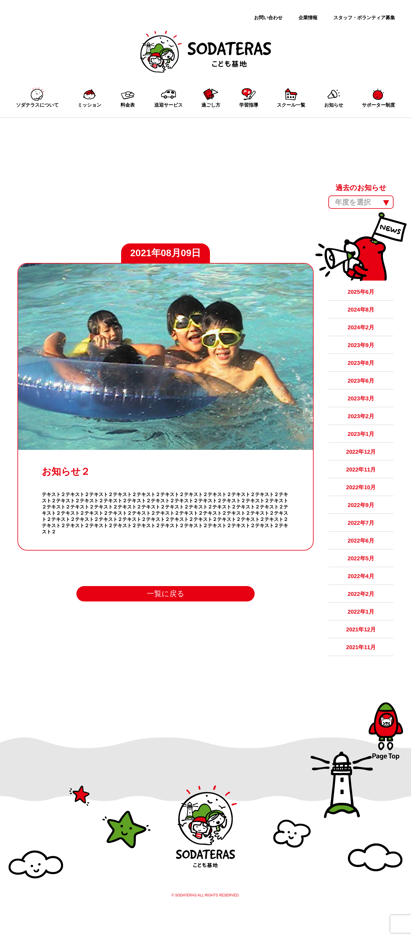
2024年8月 (361, 317)
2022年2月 (361, 615)
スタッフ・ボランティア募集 (364, 17)
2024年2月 (361, 335)
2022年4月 (361, 597)
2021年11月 (361, 671)
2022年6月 (361, 559)
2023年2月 (361, 429)
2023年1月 (361, 447)
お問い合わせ (268, 17)
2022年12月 (361, 466)
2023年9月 (361, 354)
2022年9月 (361, 522)
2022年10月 (361, 503)
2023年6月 (361, 391)
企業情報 (307, 17)
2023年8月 (361, 373)
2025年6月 (361, 298)
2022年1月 (361, 634)
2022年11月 (361, 485)
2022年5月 (361, 578)
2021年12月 (361, 653)
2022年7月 (361, 541)
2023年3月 (361, 410)
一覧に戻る (166, 608)
